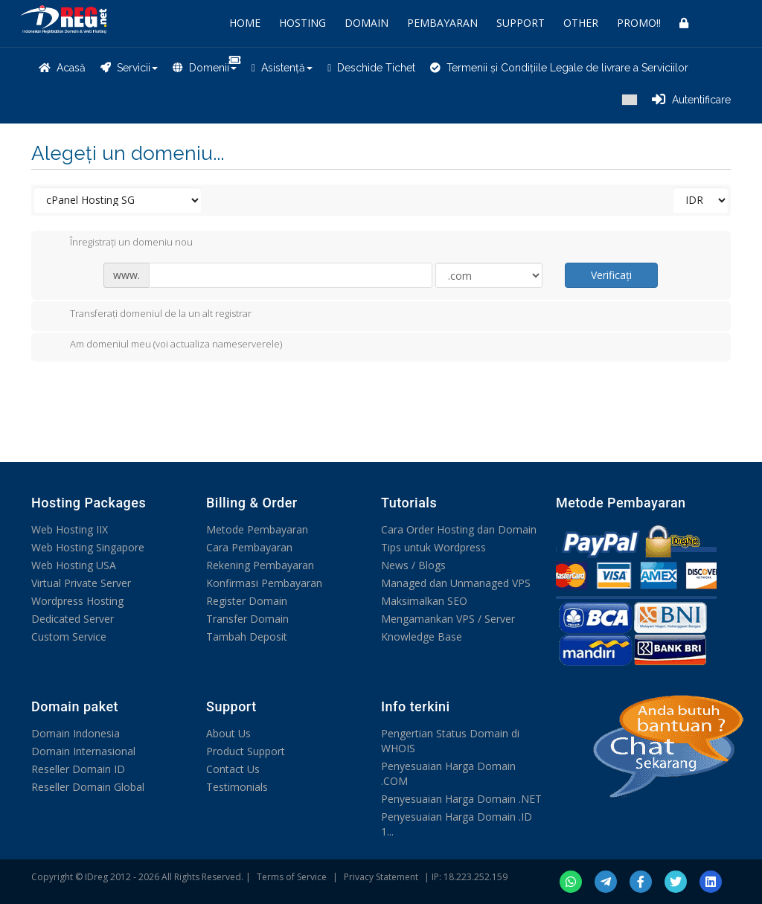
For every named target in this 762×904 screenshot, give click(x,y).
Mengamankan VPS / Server (448, 619)
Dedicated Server (72, 619)
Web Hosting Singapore (87, 547)
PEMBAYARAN (442, 23)
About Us (228, 733)
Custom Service (68, 636)
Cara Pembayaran (249, 547)
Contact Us (233, 769)
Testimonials (237, 787)
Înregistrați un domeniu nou (119, 243)
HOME (244, 23)
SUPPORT (520, 23)
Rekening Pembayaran (260, 565)
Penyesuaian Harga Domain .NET (461, 799)
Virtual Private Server (81, 583)
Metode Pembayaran (257, 529)
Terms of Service (292, 877)
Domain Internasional (83, 751)
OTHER (580, 23)
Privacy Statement (381, 877)
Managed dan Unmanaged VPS (456, 583)
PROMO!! (639, 23)
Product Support (245, 751)
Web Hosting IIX (69, 529)
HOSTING (302, 23)
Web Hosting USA (73, 565)
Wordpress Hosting (77, 601)
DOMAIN (366, 23)
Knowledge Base (421, 636)
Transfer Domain (247, 619)
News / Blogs (413, 565)
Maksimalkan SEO (424, 601)
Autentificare (691, 100)
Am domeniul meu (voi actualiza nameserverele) (164, 345)
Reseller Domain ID (78, 769)
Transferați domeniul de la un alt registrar (149, 315)
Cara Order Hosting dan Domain (459, 529)
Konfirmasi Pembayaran (264, 583)
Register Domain (246, 601)
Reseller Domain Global (87, 787)
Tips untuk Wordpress (433, 547)
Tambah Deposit (246, 636)
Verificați (611, 275)
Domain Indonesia (75, 733)
